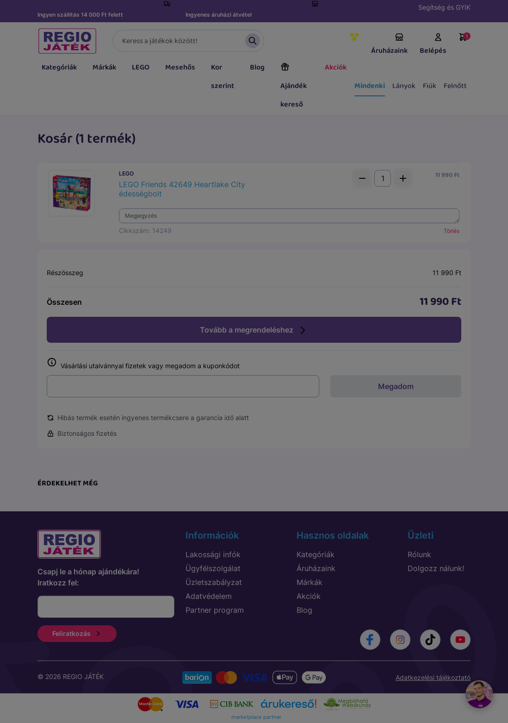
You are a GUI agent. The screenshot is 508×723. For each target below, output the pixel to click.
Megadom (396, 386)
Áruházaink (389, 44)
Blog (257, 67)
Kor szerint (222, 77)
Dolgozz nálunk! (436, 568)
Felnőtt (455, 86)
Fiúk (429, 86)
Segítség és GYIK (444, 7)
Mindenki (369, 86)
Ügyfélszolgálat (213, 568)
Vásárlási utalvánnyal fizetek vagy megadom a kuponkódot (143, 364)
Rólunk (419, 554)
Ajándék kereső (293, 86)
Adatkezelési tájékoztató (433, 677)
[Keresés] (188, 41)
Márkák (104, 67)
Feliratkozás (77, 633)
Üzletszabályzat (214, 582)
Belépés (433, 44)
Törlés (451, 230)
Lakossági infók (213, 554)
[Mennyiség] (382, 178)
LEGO (140, 67)
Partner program (215, 610)
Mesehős (180, 67)
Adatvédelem (209, 596)
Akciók (336, 67)
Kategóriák (59, 67)
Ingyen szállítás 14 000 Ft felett (80, 14)
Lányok (403, 86)
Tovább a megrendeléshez (254, 330)
